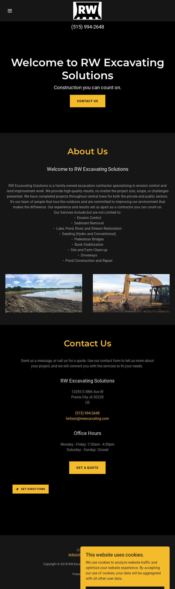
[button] (17, 10)
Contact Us (87, 101)
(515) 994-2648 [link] (87, 27)
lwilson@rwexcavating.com (88, 554)
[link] (87, 11)
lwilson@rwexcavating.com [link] (87, 418)
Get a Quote (87, 467)
